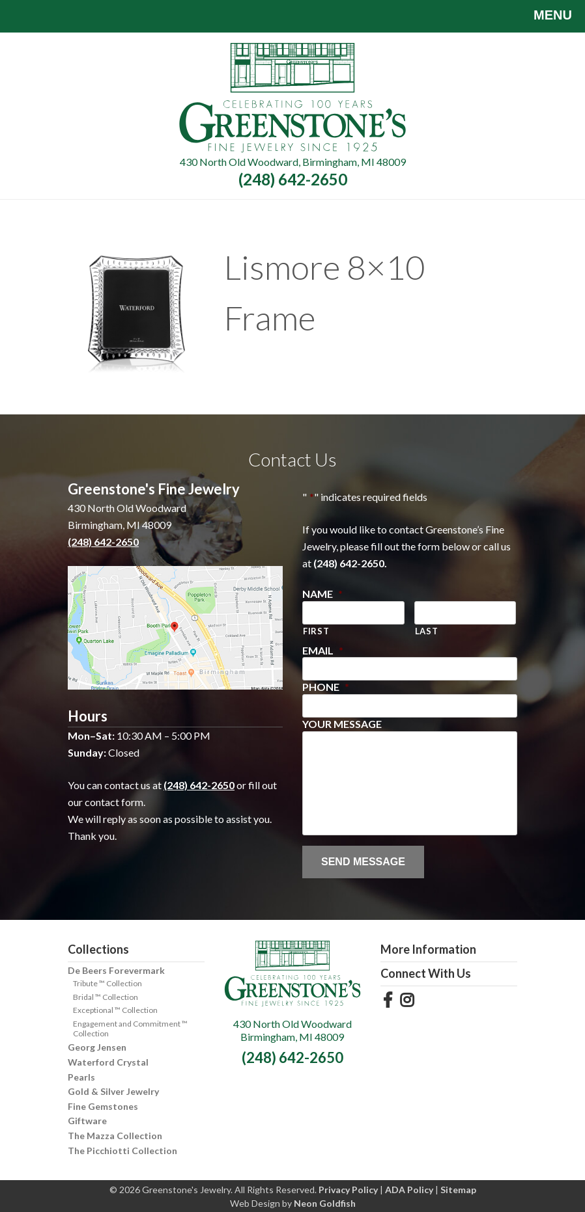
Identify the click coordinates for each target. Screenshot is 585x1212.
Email (322, 650)
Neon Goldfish (325, 1203)
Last (426, 631)
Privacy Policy (348, 1189)
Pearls (81, 1077)
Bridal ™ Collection (105, 997)
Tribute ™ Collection (107, 983)
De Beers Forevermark (116, 970)
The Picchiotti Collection (122, 1150)
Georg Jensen (97, 1047)
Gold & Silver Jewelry (113, 1091)
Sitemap (458, 1189)
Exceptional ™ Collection (115, 1010)
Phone (325, 686)
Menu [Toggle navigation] (543, 16)
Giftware (87, 1120)
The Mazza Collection (115, 1135)
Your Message (342, 724)
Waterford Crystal (108, 1062)
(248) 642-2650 (292, 179)
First (316, 631)
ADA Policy (409, 1189)
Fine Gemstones (103, 1106)
